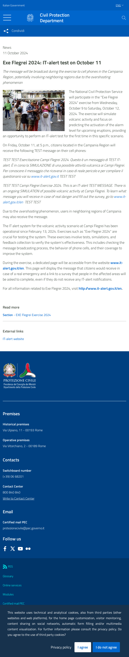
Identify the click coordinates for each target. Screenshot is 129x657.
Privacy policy (61, 647)
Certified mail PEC (13, 603)
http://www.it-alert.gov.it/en (100, 288)
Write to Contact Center (18, 498)
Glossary (8, 576)
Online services (12, 585)
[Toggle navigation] (7, 17)
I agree (83, 647)
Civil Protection (55, 17)
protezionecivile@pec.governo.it (23, 528)
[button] (123, 17)
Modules (8, 594)
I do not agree (106, 647)
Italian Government (14, 5)
